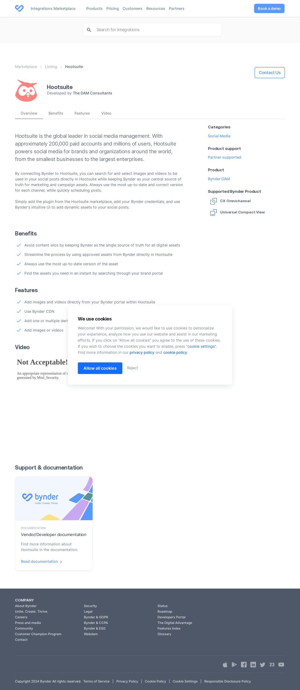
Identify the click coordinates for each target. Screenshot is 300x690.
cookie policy (175, 352)
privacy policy (142, 352)
